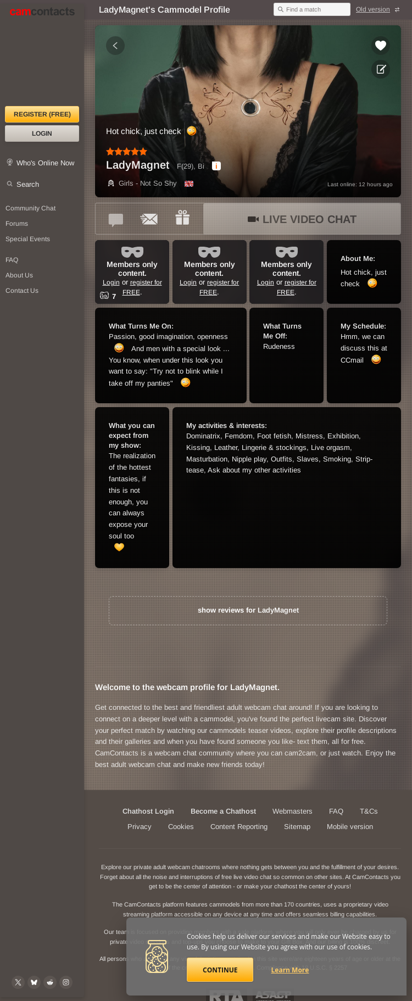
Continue (220, 970)
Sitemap (297, 826)
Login (42, 133)
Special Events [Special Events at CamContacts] (27, 239)
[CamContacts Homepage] (42, 55)
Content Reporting (239, 826)
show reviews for (248, 610)
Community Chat (30, 208)
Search (27, 184)
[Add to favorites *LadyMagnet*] (380, 45)
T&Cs (369, 811)
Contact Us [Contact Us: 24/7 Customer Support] (21, 290)
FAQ (336, 811)
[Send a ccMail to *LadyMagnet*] (149, 218)
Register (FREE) (42, 114)
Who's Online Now (45, 163)
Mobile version (350, 826)
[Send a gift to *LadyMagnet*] (182, 218)
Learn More (290, 970)
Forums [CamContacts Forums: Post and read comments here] (16, 223)
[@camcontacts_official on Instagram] (66, 982)
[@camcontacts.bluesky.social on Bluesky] (34, 982)
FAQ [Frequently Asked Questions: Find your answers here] (11, 260)
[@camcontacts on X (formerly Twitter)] (18, 982)
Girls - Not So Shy (141, 183)
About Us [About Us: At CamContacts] (19, 275)
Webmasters (292, 811)
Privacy (139, 826)
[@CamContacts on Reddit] (50, 982)
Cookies (181, 826)
